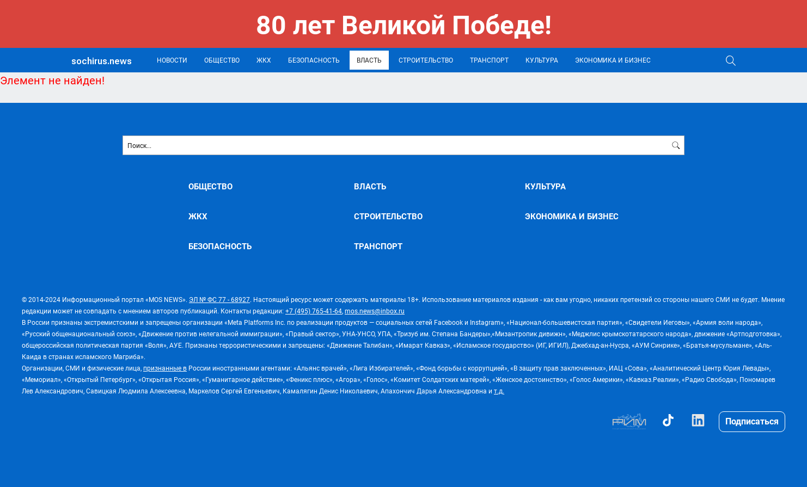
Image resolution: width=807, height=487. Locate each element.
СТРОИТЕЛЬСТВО (426, 60)
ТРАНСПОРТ (489, 60)
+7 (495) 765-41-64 (313, 310)
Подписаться (752, 421)
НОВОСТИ (172, 60)
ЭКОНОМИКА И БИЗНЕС (613, 60)
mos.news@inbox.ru (375, 310)
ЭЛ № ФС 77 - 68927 (219, 299)
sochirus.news (101, 61)
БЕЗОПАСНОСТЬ (314, 60)
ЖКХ (263, 60)
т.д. (499, 390)
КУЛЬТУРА (541, 60)
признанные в (165, 367)
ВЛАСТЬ (369, 60)
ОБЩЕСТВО (222, 60)
